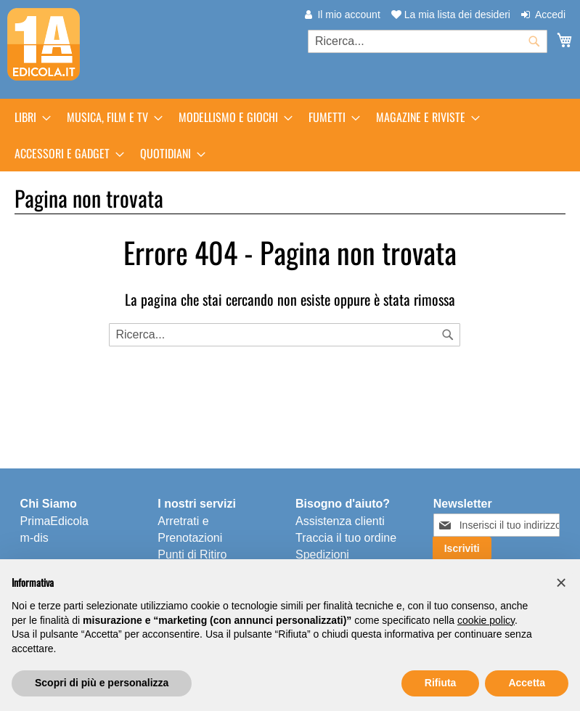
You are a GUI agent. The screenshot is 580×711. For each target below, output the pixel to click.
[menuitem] (28, 117)
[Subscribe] (462, 548)
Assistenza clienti (340, 521)
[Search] (448, 334)
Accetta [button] (526, 682)
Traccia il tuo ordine (345, 538)
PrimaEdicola (54, 521)
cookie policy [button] (486, 620)
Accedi (550, 14)
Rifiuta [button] (441, 682)
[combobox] (427, 41)
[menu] (290, 135)
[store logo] (43, 44)
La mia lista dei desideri (450, 14)
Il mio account (348, 14)
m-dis (34, 538)
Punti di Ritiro (192, 554)
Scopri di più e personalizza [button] (101, 682)
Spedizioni (322, 554)
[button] (561, 582)
